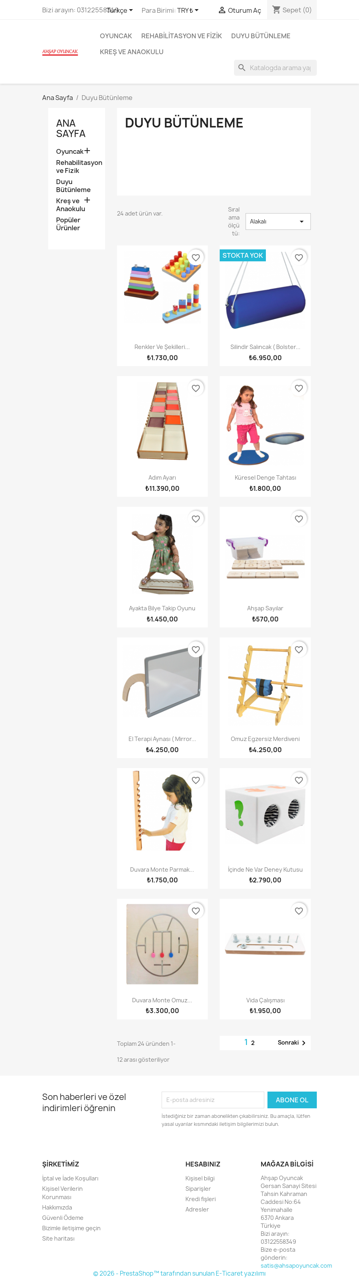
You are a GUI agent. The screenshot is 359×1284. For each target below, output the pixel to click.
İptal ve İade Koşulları (70, 1178)
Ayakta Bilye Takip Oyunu (162, 608)
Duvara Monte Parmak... (162, 869)
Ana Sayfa (71, 128)
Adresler (197, 1209)
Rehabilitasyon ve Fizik (181, 35)
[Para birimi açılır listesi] (189, 11)
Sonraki (293, 1043)
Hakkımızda (57, 1207)
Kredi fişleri (200, 1199)
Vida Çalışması (265, 1000)
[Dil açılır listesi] (121, 11)
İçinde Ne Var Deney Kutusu (265, 869)
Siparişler (198, 1188)
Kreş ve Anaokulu (132, 51)
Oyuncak (116, 35)
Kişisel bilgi (200, 1178)
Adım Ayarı (162, 477)
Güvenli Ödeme (63, 1217)
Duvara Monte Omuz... (162, 1000)
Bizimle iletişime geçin (71, 1228)
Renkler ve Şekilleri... (162, 347)
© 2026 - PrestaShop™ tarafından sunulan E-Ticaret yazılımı (179, 1273)
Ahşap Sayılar (265, 608)
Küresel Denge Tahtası (265, 477)
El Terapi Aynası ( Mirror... (162, 739)
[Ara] (275, 68)
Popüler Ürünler (68, 224)
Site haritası (58, 1238)
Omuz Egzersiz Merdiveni (265, 739)
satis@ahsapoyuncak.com (296, 1265)
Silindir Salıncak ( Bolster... (265, 347)
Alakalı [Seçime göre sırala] (278, 221)
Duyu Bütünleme (261, 35)
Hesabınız (202, 1164)
